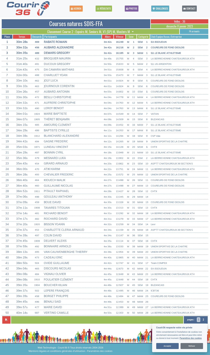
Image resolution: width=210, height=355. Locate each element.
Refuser (192, 346)
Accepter (167, 346)
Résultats (104, 8)
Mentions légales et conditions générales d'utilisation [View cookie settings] (57, 351)
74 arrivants (194, 31)
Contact (189, 8)
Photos (131, 8)
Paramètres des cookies (191, 338)
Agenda (76, 8)
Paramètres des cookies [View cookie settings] (99, 351)
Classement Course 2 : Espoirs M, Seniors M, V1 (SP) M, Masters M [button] (89, 31)
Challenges (160, 8)
